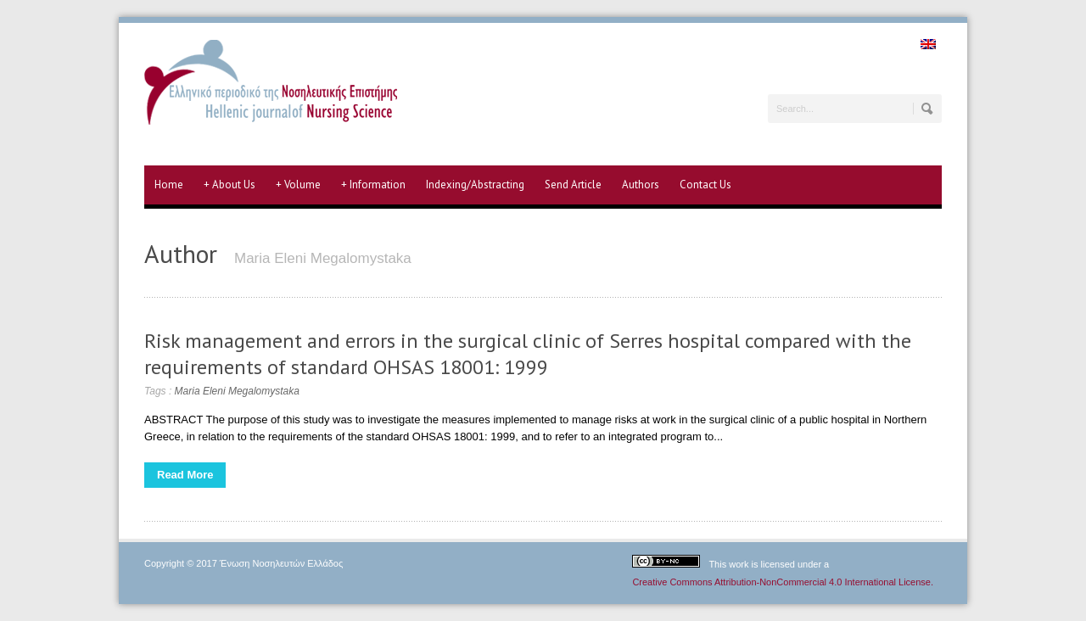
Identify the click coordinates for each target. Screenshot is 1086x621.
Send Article (573, 184)
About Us (229, 185)
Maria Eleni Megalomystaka (237, 391)
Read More (185, 474)
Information (373, 185)
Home (168, 184)
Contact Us (705, 184)
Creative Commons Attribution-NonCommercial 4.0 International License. (782, 582)
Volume (298, 185)
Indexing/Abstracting (475, 184)
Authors (640, 184)
